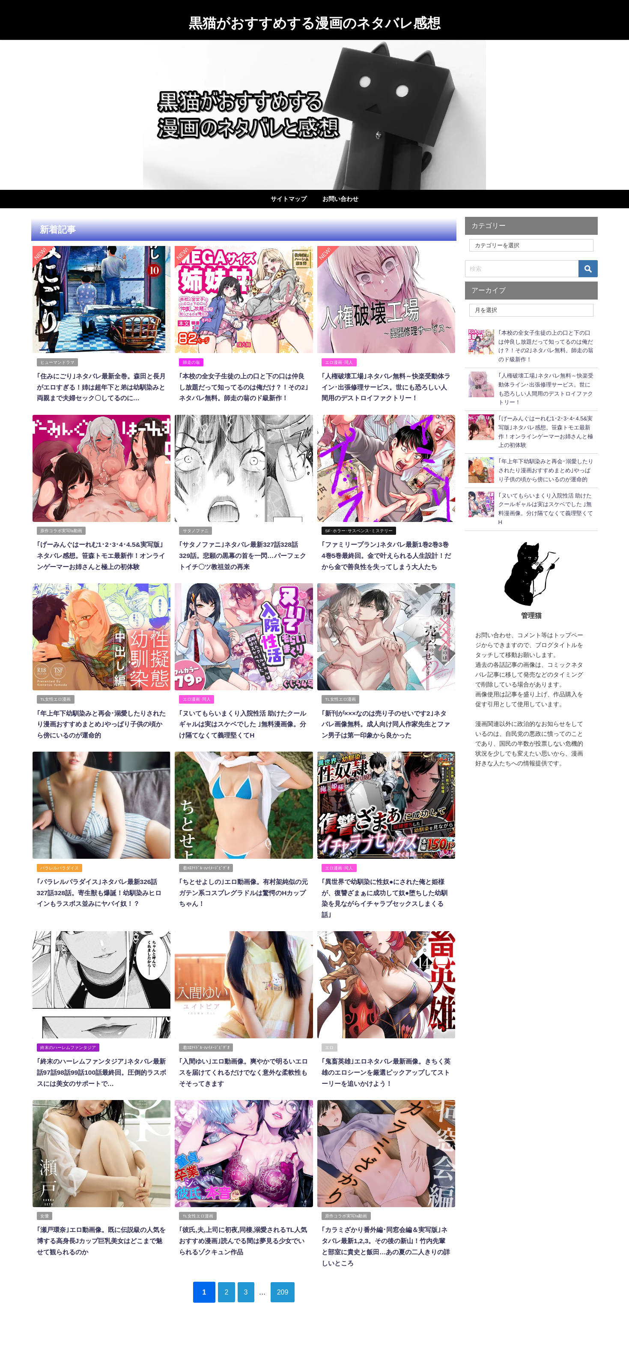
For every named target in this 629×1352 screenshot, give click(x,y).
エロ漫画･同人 (339, 362)
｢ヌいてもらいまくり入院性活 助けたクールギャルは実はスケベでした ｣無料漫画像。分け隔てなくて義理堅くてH (243, 742)
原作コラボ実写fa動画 (61, 540)
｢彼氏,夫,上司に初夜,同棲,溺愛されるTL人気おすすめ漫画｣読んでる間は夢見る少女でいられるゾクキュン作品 (243, 1255)
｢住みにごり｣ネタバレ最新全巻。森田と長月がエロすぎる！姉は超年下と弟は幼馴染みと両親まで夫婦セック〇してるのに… (101, 386)
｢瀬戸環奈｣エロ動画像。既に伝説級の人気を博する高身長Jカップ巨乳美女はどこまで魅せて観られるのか (101, 1255)
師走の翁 (191, 362)
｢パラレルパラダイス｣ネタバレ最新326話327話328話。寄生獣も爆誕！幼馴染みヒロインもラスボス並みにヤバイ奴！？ (100, 910)
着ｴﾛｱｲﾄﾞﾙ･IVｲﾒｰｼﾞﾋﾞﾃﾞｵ (206, 885)
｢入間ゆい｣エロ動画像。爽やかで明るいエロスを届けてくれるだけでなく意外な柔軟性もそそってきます (244, 1088)
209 (289, 1306)
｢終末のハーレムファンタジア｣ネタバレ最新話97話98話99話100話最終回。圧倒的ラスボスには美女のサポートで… (101, 1088)
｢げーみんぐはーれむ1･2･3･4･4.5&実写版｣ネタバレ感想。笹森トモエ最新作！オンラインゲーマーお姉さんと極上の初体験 (101, 564)
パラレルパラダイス (59, 885)
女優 (44, 1231)
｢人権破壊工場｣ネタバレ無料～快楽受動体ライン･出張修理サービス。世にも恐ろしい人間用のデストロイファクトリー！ (386, 386)
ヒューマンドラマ (57, 362)
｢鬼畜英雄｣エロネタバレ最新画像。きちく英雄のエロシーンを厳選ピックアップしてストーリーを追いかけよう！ (386, 1088)
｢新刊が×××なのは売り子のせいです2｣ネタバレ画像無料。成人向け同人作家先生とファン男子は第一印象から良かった (386, 742)
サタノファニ (196, 540)
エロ (329, 1064)
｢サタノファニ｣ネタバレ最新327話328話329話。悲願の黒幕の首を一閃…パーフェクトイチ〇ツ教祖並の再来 (243, 564)
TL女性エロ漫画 (55, 718)
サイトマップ (289, 199)
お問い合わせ (340, 199)
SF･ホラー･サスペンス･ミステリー (359, 540)
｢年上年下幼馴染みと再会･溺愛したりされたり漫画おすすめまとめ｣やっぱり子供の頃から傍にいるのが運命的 (101, 742)
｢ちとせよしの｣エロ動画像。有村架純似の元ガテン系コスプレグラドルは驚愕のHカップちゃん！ (244, 910)
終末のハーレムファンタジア (68, 1064)
